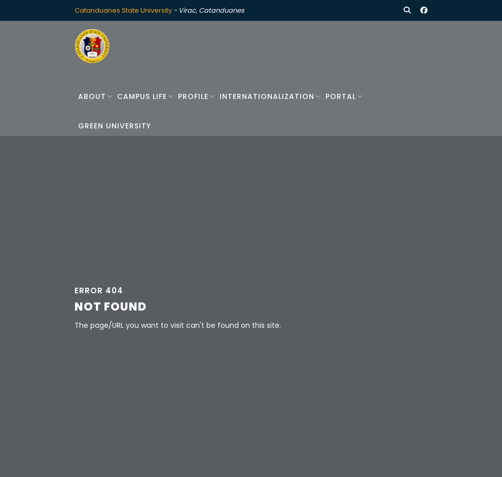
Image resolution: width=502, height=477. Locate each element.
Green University (114, 126)
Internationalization (267, 96)
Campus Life (142, 96)
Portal (341, 96)
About (92, 96)
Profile (193, 96)
